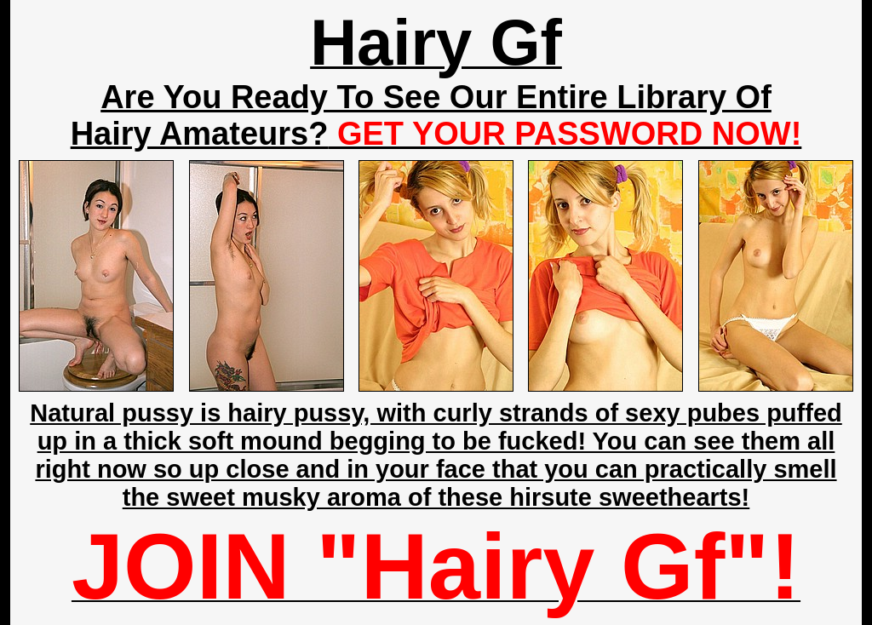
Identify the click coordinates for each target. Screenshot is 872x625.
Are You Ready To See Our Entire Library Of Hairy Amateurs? (436, 115)
